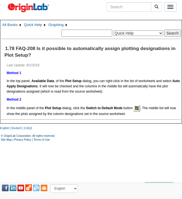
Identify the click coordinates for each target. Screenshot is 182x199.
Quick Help (33, 25)
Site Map (6, 139)
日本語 (28, 128)
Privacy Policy (22, 139)
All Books (10, 25)
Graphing (56, 25)
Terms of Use (42, 139)
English (4, 128)
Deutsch (16, 128)
